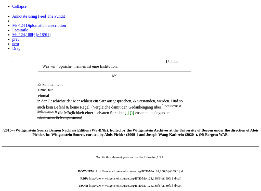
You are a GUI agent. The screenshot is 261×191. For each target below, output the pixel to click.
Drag (16, 48)
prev (15, 39)
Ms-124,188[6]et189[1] (31, 34)
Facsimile (20, 30)
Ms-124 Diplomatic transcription (39, 25)
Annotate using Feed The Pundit (38, 16)
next (15, 44)
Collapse (19, 6)
